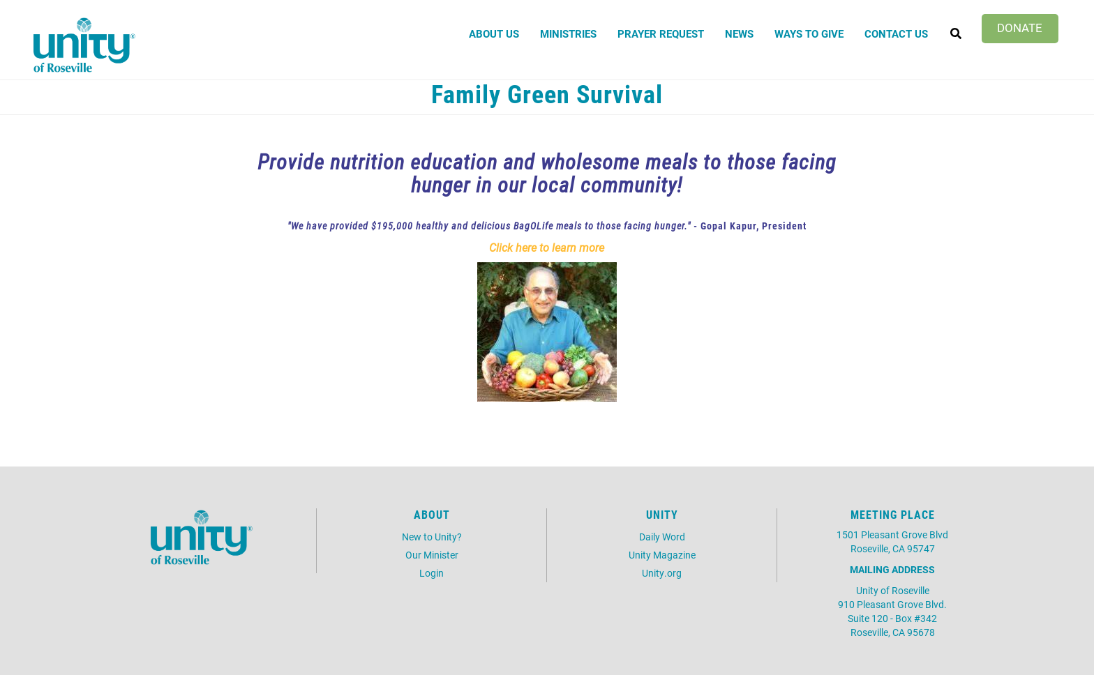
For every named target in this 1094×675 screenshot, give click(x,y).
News (739, 33)
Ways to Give (809, 33)
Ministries (568, 33)
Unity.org (662, 572)
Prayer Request (660, 33)
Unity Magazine (662, 554)
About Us (494, 33)
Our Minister (431, 554)
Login (431, 572)
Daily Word (662, 536)
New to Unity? (432, 536)
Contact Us (896, 33)
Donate (1019, 28)
